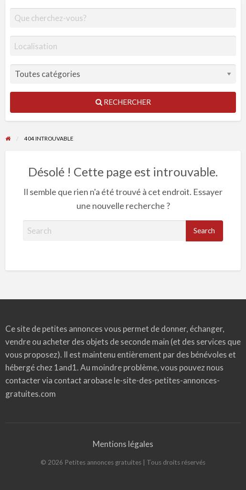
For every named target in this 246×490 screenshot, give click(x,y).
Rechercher (123, 102)
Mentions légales (123, 444)
